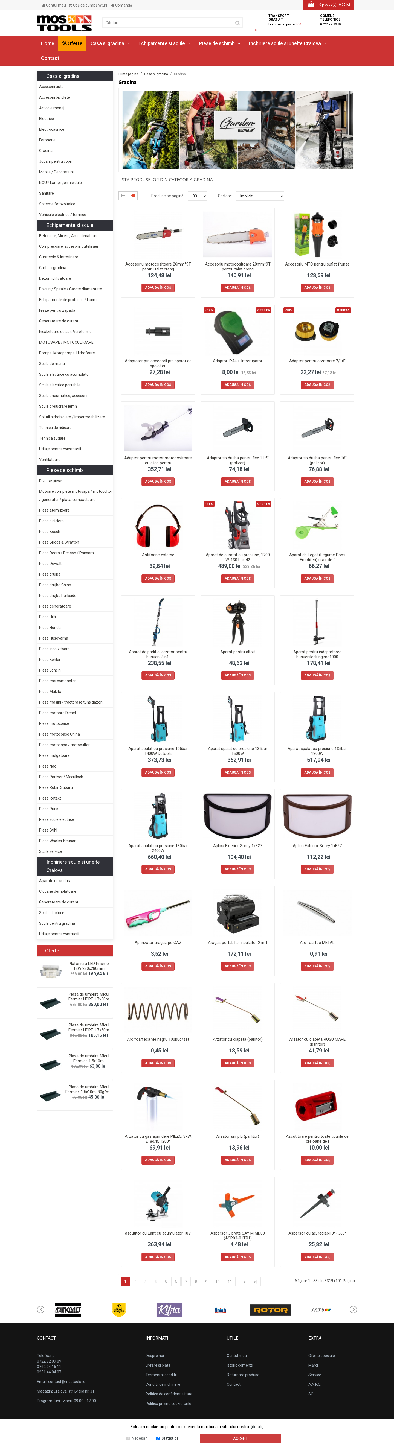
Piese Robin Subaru (56, 787)
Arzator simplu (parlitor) (237, 1136)
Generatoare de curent (58, 321)
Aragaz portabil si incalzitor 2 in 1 (238, 942)
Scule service (50, 851)
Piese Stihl (48, 830)
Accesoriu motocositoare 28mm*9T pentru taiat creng (238, 267)
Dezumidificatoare (55, 278)
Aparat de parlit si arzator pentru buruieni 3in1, (158, 654)
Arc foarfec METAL (317, 942)
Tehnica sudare (52, 438)
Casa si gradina (110, 43)
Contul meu (54, 5)
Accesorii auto (51, 86)
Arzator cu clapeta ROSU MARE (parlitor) (317, 1042)
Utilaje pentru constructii (60, 449)
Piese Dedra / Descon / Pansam (66, 553)
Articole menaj (51, 108)
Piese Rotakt (50, 798)
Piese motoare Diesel (57, 713)
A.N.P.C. (314, 1384)
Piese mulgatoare (54, 755)
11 (230, 1282)
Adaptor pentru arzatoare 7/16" (317, 360)
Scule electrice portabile (59, 385)
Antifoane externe (158, 554)
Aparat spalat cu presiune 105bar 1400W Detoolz (158, 751)
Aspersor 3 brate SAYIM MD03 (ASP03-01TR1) (237, 1236)
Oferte (72, 43)
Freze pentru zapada (57, 310)
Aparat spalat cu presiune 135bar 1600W (237, 751)
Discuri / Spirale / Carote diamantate (70, 289)
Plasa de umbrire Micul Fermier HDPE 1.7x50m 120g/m (88, 999)
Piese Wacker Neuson (57, 841)
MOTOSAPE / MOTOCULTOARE (66, 342)
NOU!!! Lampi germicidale (60, 182)
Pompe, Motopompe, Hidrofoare (67, 353)
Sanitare (46, 193)
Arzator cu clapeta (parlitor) (238, 1039)
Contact (50, 58)
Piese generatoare (55, 606)
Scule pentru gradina (57, 923)
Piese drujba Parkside (57, 595)
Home (47, 43)
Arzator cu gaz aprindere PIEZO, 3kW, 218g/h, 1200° (158, 1139)
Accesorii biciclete (54, 97)
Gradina (46, 150)
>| (255, 1282)
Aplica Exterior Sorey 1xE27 (237, 845)
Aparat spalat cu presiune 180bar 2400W (158, 848)
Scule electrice (51, 913)
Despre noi (155, 1355)
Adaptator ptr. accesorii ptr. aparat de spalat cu (158, 363)
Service (314, 1375)
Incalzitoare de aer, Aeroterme (65, 331)
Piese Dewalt (50, 563)
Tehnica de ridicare (55, 427)
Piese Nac (47, 766)
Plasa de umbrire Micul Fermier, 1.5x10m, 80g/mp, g (88, 1091)
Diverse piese (50, 481)
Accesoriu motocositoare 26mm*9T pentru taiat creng (158, 267)
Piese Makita (50, 691)
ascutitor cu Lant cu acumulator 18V (158, 1233)
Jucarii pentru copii (55, 161)
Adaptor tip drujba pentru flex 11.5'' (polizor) (238, 460)
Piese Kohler (49, 659)
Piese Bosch (49, 531)
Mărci (313, 1365)
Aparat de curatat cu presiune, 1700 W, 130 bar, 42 (238, 557)
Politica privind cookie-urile (168, 1403)
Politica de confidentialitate (169, 1394)
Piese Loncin (50, 670)
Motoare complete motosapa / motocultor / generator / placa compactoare (75, 495)
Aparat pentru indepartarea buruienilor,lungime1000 (317, 654)
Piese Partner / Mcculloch (61, 777)
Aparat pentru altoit (237, 651)
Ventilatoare (49, 459)
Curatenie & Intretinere (58, 257)
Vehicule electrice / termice (62, 214)
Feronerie (47, 140)
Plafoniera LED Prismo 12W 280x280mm (89, 966)
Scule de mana (52, 363)
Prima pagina (128, 74)
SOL (311, 1394)
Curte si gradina (52, 268)
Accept (240, 1438)
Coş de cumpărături (88, 5)
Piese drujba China (55, 585)
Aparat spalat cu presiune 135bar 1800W (317, 751)
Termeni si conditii (161, 1375)
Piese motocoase (54, 723)
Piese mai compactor (57, 681)
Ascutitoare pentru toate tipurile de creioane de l (317, 1139)
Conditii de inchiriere (163, 1384)
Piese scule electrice (56, 819)
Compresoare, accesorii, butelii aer (69, 246)
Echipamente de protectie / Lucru (68, 299)
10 (217, 1282)
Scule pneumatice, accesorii (63, 395)
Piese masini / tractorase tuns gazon (71, 702)
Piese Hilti (47, 617)
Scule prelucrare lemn (58, 406)
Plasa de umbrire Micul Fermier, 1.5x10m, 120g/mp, (89, 1061)
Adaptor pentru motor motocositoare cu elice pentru (158, 460)
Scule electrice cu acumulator (64, 374)
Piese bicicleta (51, 521)
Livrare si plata (158, 1365)
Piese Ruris (48, 809)
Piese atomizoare (54, 510)
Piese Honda (50, 627)
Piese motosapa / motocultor (64, 745)
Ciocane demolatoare (57, 891)
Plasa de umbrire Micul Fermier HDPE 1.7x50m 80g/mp (88, 1030)
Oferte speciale (321, 1355)
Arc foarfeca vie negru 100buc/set (158, 1039)
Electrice (46, 118)
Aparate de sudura (55, 881)
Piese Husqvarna (53, 638)
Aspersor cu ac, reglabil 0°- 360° (317, 1233)
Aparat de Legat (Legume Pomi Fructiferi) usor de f (317, 557)
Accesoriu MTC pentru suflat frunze (317, 264)
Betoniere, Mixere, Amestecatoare (69, 236)
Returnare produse (243, 1375)
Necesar (139, 1438)
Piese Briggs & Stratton (59, 542)
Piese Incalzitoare (54, 649)
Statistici (169, 1438)
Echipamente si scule (164, 43)
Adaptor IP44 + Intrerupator (237, 360)
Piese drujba (49, 574)
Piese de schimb (220, 43)
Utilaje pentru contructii (59, 934)
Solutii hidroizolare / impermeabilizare (72, 417)
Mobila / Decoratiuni (56, 172)
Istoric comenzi (240, 1365)
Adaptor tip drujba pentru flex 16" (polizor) (317, 460)
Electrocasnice (51, 129)
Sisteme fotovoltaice (57, 204)
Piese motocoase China (59, 734)
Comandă (121, 5)
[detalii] (257, 1426)
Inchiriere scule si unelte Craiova (288, 43)
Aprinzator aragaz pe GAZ (158, 942)
